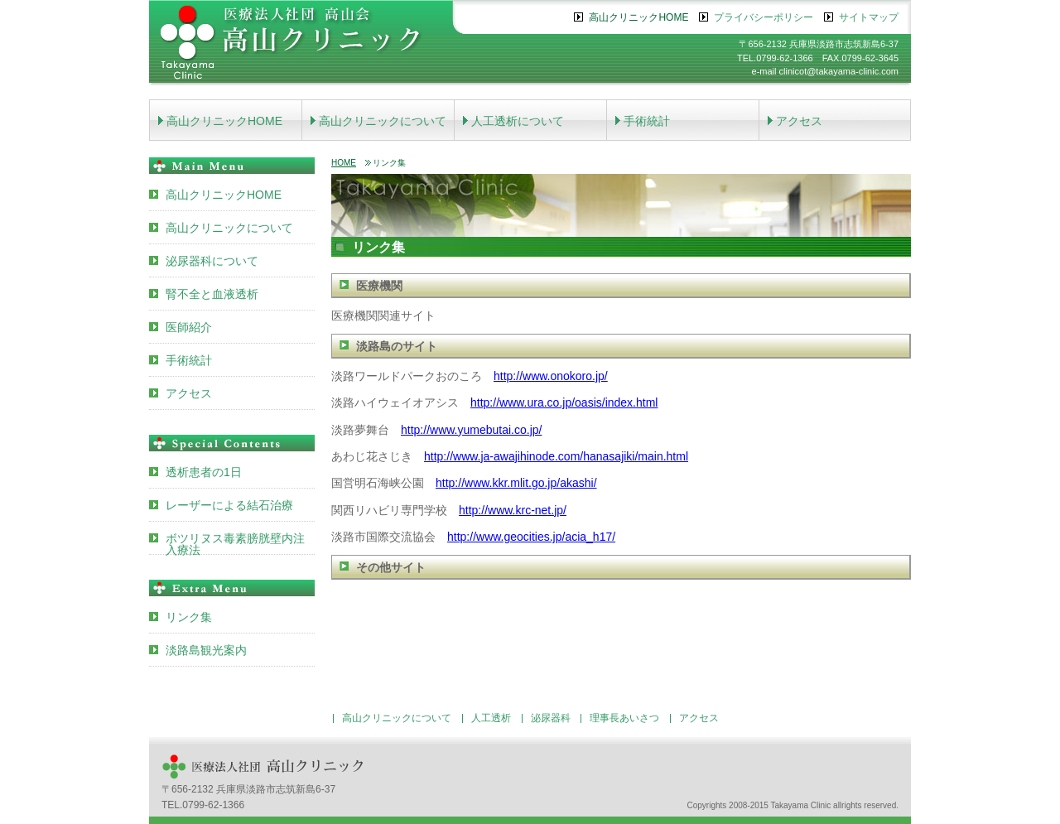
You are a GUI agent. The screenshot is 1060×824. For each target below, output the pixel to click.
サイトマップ (869, 17)
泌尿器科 (551, 718)
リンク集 (189, 617)
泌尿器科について (212, 260)
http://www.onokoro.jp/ (551, 376)
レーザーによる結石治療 (229, 505)
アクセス (799, 121)
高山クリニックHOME (638, 17)
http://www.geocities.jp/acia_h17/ (531, 536)
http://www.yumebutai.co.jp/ (471, 429)
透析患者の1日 (204, 472)
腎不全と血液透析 (212, 294)
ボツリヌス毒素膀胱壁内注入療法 (235, 543)
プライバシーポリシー (763, 17)
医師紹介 (189, 327)
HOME (343, 162)
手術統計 (647, 121)
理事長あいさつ (624, 718)
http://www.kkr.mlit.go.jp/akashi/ (516, 482)
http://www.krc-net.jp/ (512, 510)
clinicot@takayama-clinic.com (839, 71)
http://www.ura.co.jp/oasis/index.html (564, 402)
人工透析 (491, 718)
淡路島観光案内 (206, 650)
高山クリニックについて (382, 121)
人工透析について (517, 121)
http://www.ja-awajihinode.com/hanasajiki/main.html (556, 456)
